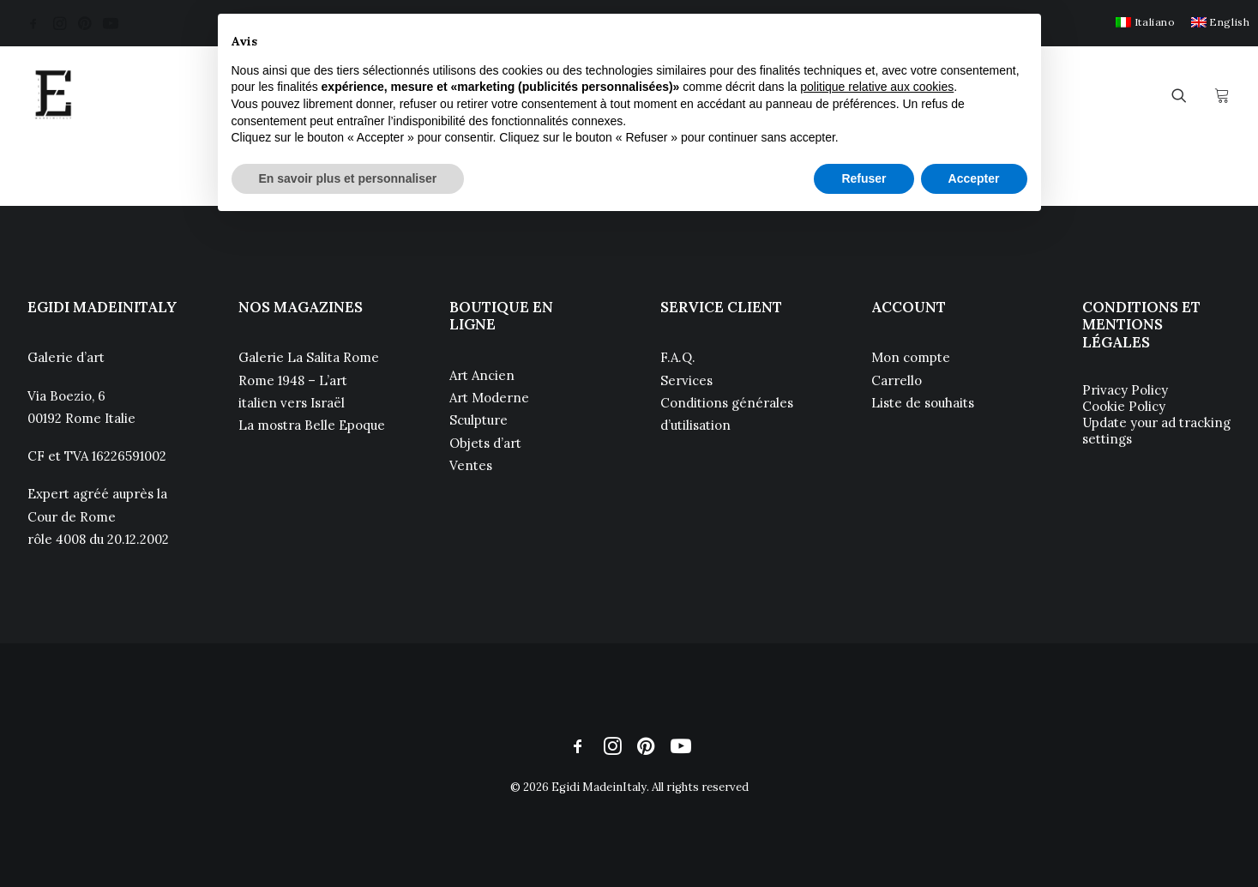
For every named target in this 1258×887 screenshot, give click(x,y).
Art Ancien (482, 375)
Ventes (470, 465)
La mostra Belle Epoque (311, 425)
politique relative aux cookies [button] (877, 87)
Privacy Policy (1125, 390)
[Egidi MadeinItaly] (53, 95)
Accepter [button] (974, 178)
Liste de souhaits (922, 403)
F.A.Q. (677, 357)
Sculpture (478, 420)
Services (686, 380)
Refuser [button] (863, 178)
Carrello (896, 380)
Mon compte (910, 357)
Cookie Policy (1123, 406)
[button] (33, 23)
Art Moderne (489, 397)
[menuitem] (1145, 22)
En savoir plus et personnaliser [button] (348, 178)
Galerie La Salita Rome (308, 357)
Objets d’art (485, 443)
